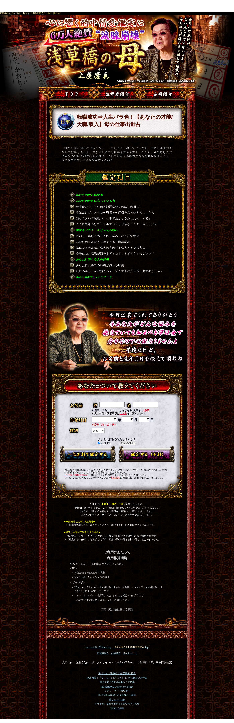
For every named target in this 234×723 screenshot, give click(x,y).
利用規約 (115, 477)
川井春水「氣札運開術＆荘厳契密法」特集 (117, 704)
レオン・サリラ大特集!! (117, 691)
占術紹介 (116, 653)
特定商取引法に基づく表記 (117, 609)
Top (131, 647)
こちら (123, 413)
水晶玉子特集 (117, 708)
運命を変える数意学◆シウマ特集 (117, 682)
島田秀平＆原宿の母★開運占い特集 (117, 695)
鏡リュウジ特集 (117, 699)
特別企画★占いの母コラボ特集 (117, 686)
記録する (105, 443)
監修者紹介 (103, 653)
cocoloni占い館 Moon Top (98, 647)
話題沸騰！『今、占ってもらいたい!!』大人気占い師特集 (117, 678)
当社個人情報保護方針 (77, 475)
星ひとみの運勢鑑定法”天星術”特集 (117, 673)
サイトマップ (130, 653)
